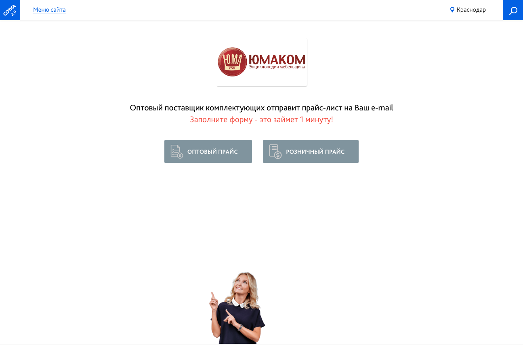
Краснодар (471, 9)
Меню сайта (49, 9)
